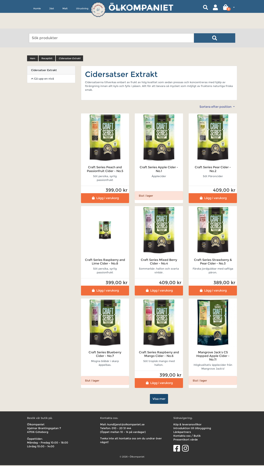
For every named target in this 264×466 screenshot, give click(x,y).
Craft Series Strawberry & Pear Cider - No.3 (213, 262)
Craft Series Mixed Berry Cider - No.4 (159, 262)
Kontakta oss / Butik (187, 436)
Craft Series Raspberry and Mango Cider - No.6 (159, 354)
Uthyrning (138, 25)
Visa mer (159, 399)
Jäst (51, 25)
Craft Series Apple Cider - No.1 (159, 169)
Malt (65, 25)
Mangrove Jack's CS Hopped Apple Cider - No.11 (213, 356)
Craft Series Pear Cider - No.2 (213, 169)
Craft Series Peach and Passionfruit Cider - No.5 (105, 169)
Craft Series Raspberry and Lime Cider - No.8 (105, 262)
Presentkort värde (185, 440)
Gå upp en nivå (42, 79)
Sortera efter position (215, 107)
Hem (32, 59)
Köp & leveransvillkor (187, 425)
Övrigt (100, 25)
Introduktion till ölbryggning (192, 429)
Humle (37, 25)
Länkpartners (182, 432)
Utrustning (82, 25)
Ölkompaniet (140, 7)
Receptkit (118, 25)
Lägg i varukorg (105, 198)
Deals (155, 25)
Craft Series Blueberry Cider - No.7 (105, 354)
